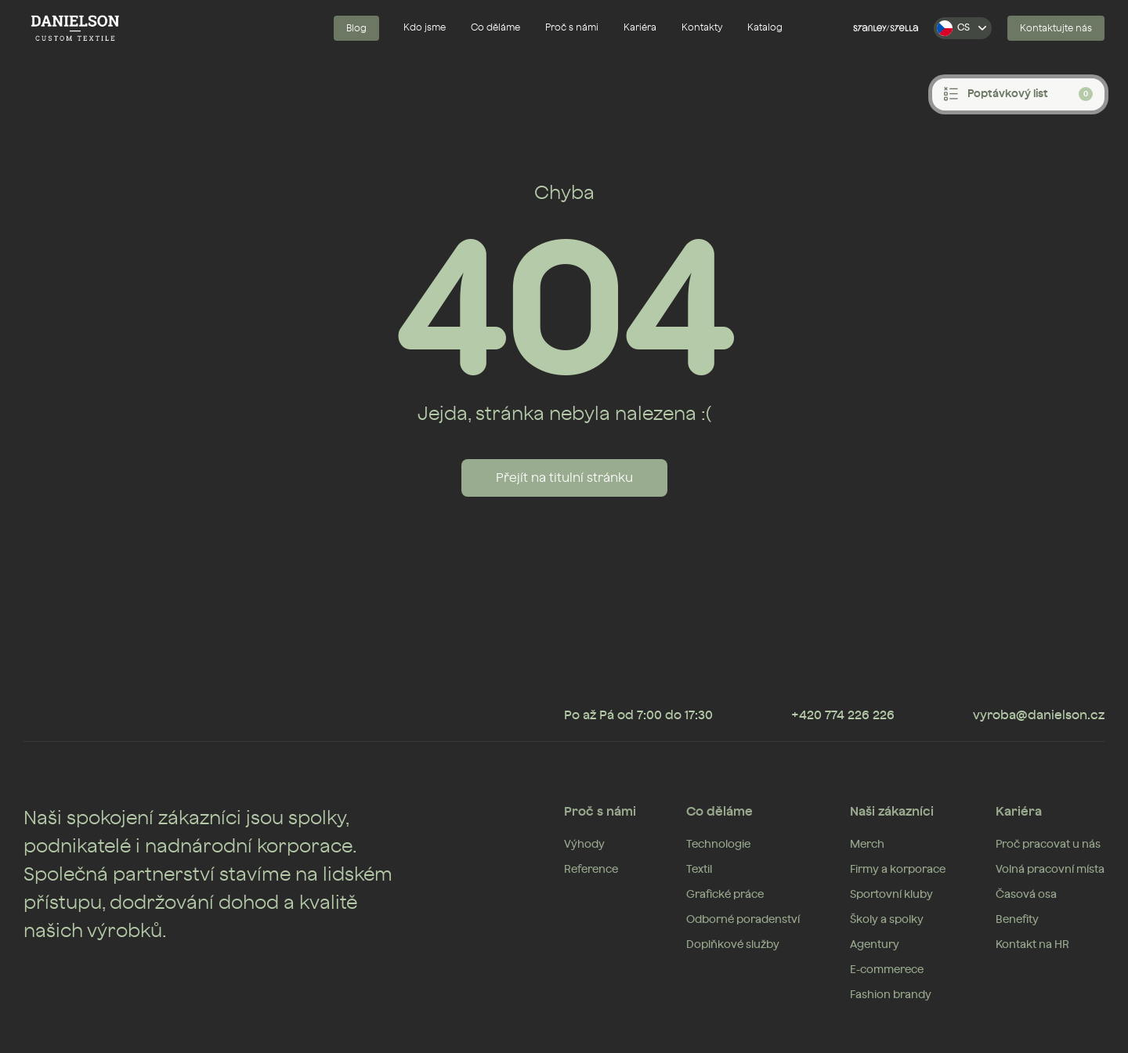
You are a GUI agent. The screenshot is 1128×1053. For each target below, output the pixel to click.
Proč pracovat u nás (1048, 844)
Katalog (765, 27)
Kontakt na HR (1032, 944)
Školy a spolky (887, 919)
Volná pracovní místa (1050, 869)
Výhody (584, 844)
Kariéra (640, 27)
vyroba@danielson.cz (1038, 715)
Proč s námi (571, 27)
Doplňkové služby (732, 944)
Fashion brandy (890, 995)
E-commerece (887, 969)
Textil (699, 869)
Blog (356, 28)
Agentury (874, 944)
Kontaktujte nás (1056, 28)
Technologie (718, 844)
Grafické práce (725, 894)
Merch (867, 844)
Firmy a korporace (897, 869)
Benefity (1017, 919)
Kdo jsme (424, 27)
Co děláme (495, 27)
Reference (591, 869)
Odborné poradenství (743, 919)
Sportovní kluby (891, 894)
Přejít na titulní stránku (564, 478)
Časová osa (1026, 894)
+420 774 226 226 (843, 715)
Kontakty (702, 27)
